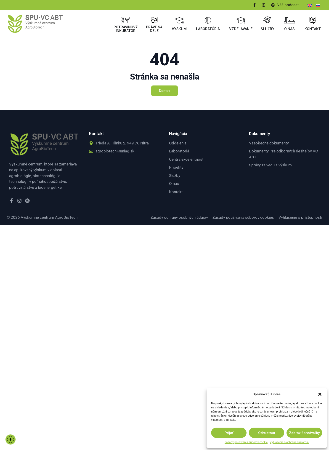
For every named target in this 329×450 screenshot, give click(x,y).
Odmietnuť (266, 433)
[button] (320, 394)
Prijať (229, 433)
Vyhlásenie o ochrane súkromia (289, 442)
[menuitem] (309, 5)
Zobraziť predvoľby (304, 433)
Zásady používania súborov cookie (246, 442)
